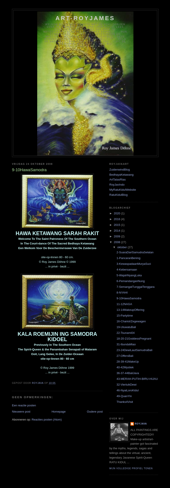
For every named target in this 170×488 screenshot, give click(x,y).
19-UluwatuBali (126, 327)
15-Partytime (124, 315)
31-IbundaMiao (126, 344)
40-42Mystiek (124, 367)
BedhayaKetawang (121, 174)
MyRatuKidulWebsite (122, 189)
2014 (117, 230)
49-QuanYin (124, 396)
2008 (117, 242)
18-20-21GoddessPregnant (133, 338)
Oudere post (95, 411)
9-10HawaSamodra (128, 298)
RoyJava (141, 424)
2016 (117, 219)
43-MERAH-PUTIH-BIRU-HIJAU (137, 378)
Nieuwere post (21, 411)
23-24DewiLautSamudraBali (134, 350)
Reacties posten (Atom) (47, 419)
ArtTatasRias (117, 179)
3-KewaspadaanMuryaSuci (133, 263)
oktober (122, 247)
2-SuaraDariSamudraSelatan (134, 252)
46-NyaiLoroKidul (127, 390)
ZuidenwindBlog (119, 169)
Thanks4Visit (124, 401)
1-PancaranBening (128, 258)
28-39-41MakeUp (127, 361)
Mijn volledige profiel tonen (131, 468)
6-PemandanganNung (130, 281)
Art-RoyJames (85, 18)
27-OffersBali (124, 355)
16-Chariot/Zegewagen (131, 321)
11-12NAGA (124, 304)
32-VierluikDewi (126, 384)
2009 (117, 236)
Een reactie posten (24, 405)
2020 (117, 213)
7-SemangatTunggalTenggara (135, 286)
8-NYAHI (122, 292)
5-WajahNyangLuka (129, 275)
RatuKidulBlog (118, 194)
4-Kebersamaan (126, 269)
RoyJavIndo (117, 184)
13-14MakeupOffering (130, 309)
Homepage (59, 411)
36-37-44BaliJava (127, 373)
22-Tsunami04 (125, 332)
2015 (117, 225)
